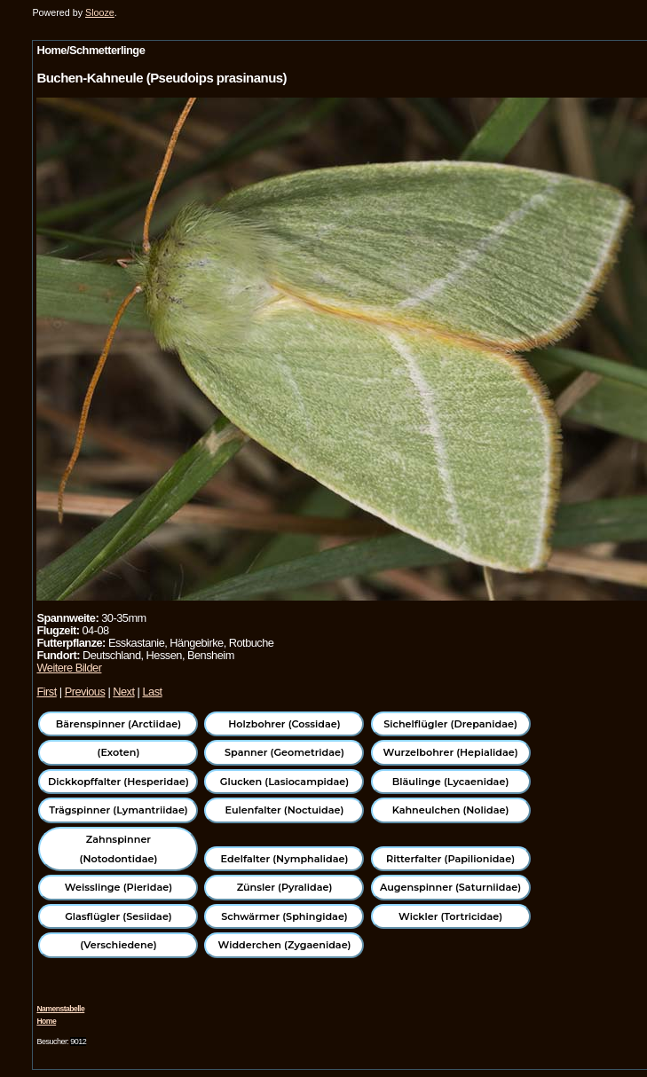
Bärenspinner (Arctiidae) (118, 724)
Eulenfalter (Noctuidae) (284, 810)
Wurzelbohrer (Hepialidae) (450, 752)
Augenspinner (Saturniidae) (450, 887)
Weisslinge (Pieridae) (118, 887)
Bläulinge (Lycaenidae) (450, 781)
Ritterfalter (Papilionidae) (450, 859)
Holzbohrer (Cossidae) (284, 724)
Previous (85, 691)
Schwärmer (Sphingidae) (284, 916)
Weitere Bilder (68, 667)
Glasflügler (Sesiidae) (118, 916)
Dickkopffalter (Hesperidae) (118, 781)
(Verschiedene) (118, 945)
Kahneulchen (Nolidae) (450, 810)
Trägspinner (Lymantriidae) (118, 810)
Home (46, 1021)
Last (152, 691)
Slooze (99, 12)
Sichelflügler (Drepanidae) (450, 724)
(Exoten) (119, 752)
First (46, 691)
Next (123, 691)
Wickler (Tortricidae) (450, 916)
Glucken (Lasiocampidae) (284, 781)
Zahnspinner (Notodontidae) (119, 849)
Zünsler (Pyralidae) (285, 887)
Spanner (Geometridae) (284, 752)
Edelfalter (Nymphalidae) (285, 859)
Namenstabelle (60, 1008)
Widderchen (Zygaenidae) (284, 945)
